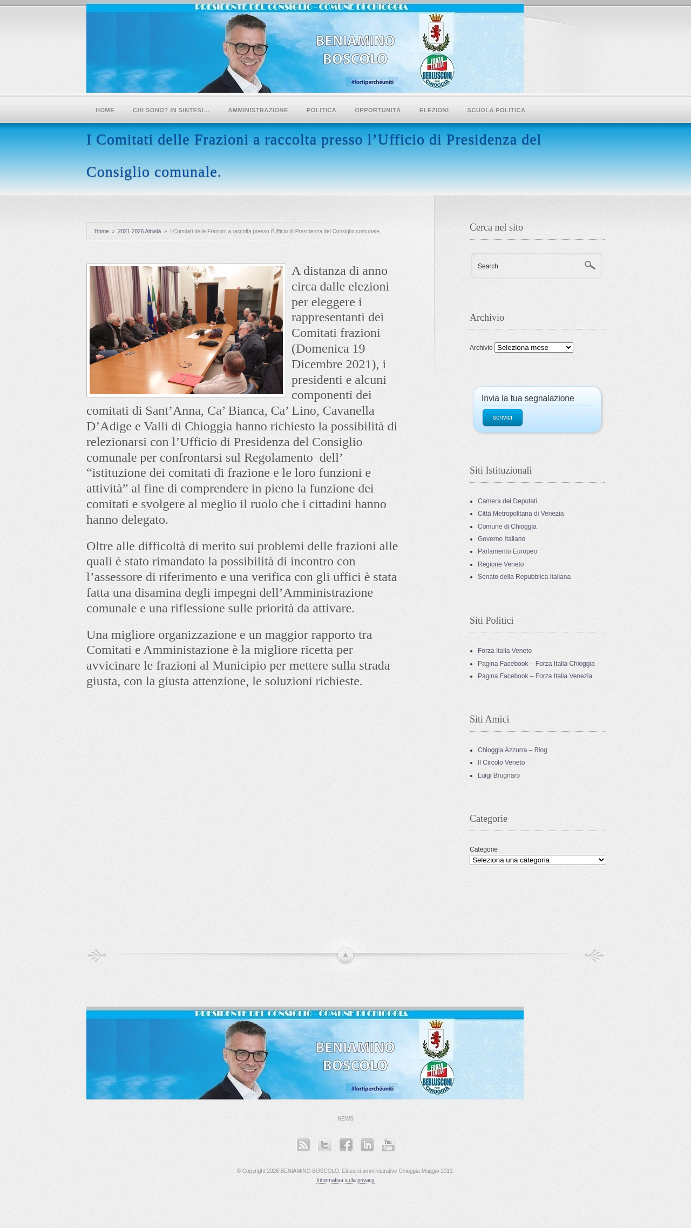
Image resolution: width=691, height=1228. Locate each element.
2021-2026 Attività (139, 231)
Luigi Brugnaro (499, 775)
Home (105, 110)
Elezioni (434, 110)
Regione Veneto (501, 564)
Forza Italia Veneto (505, 651)
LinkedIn (367, 1144)
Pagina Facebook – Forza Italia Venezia (535, 676)
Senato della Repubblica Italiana (524, 577)
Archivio (481, 348)
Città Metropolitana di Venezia (521, 513)
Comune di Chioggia (507, 526)
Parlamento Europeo (507, 551)
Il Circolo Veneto (501, 762)
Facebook (346, 1144)
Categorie (484, 849)
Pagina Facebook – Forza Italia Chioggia (536, 663)
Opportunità (378, 110)
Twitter (324, 1144)
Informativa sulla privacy (345, 1180)
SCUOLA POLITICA (497, 110)
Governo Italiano (501, 539)
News (345, 1119)
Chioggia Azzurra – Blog (512, 750)
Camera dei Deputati (507, 501)
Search (488, 266)
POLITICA (321, 110)
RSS (303, 1144)
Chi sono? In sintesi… (171, 110)
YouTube (388, 1144)
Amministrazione (258, 110)
